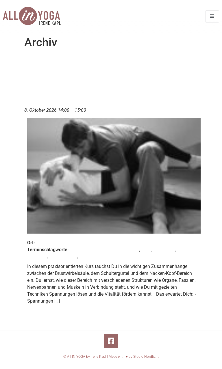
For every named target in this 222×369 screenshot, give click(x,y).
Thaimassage (63, 256)
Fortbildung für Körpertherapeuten (104, 249)
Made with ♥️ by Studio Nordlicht (133, 357)
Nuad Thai (164, 249)
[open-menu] (212, 16)
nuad (146, 249)
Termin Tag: (77, 59)
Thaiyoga (88, 256)
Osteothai (37, 256)
